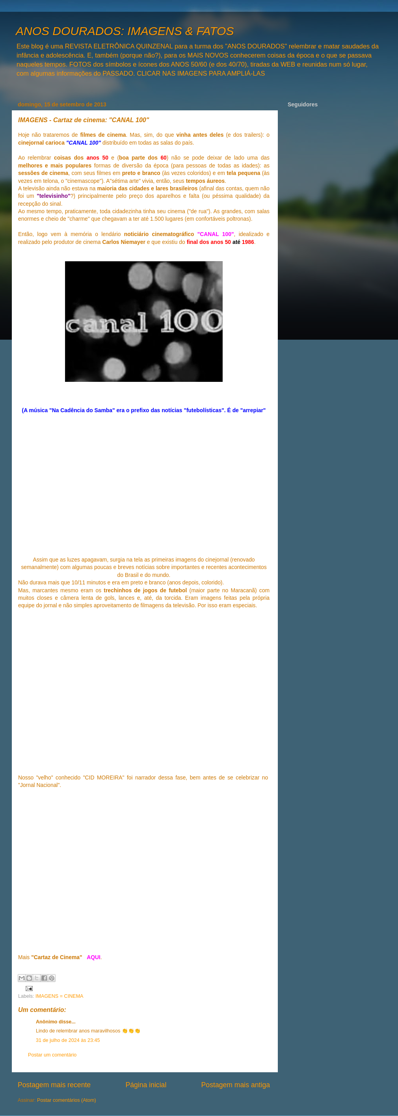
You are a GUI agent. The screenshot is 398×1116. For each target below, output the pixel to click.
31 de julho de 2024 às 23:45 (68, 1040)
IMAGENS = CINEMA (59, 996)
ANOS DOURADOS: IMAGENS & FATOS (125, 30)
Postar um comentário (52, 1055)
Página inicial (145, 1085)
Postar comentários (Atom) (66, 1100)
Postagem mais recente (54, 1085)
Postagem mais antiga (235, 1085)
